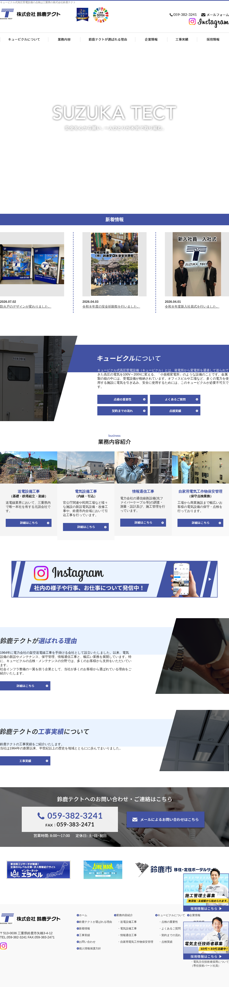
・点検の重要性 (168, 921)
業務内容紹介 (124, 915)
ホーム (83, 915)
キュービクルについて (171, 915)
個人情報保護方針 (90, 948)
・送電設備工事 (127, 921)
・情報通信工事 (127, 935)
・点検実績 (165, 941)
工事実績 (84, 935)
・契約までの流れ (170, 935)
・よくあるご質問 (170, 928)
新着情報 (84, 928)
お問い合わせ (87, 941)
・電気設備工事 (127, 928)
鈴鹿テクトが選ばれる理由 (95, 921)
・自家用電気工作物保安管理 (135, 941)
